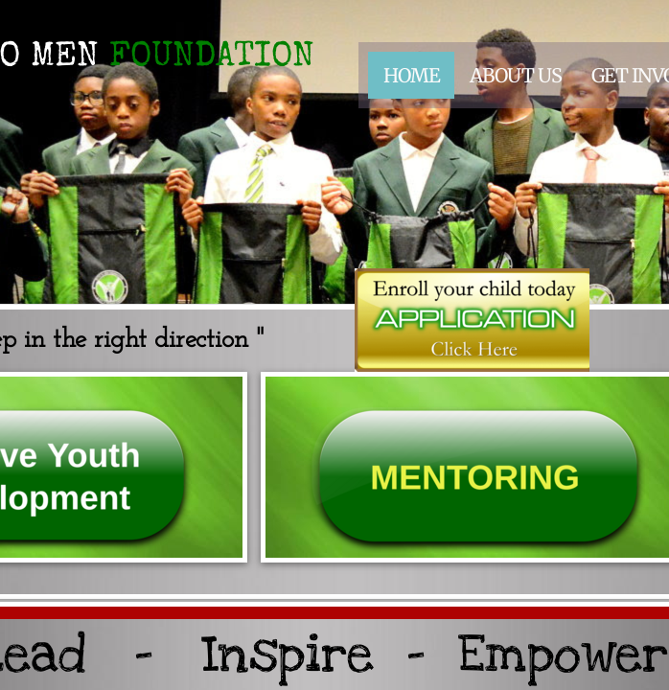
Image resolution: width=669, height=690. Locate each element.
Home (411, 75)
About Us (516, 75)
